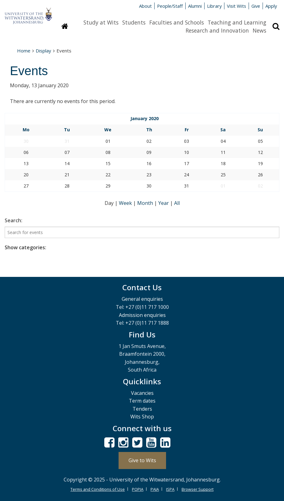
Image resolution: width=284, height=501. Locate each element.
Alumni (195, 6)
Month (145, 203)
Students (134, 22)
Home (23, 50)
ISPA (170, 489)
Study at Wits (101, 22)
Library (214, 6)
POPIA (137, 489)
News (259, 30)
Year (164, 203)
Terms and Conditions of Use (97, 489)
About (145, 6)
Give (255, 6)
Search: (13, 220)
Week (126, 203)
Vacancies (142, 393)
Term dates (142, 400)
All (177, 203)
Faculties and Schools (176, 22)
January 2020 (144, 118)
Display (43, 50)
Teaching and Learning (237, 22)
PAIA (155, 489)
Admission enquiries (142, 315)
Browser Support (198, 489)
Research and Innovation (217, 30)
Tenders (142, 408)
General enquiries (142, 299)
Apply (271, 6)
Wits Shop (142, 416)
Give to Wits (142, 460)
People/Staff (170, 6)
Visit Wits (236, 6)
